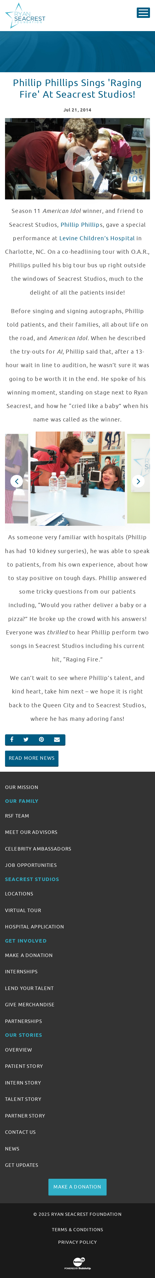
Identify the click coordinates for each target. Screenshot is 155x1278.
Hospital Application (34, 927)
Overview (18, 1050)
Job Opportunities (31, 865)
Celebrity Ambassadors (38, 849)
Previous (16, 481)
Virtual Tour (23, 910)
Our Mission (22, 787)
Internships (21, 972)
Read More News (32, 758)
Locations (19, 894)
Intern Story (23, 1083)
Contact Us (20, 1132)
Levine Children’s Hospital (97, 238)
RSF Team (17, 816)
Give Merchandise (30, 1005)
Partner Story (25, 1116)
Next (138, 481)
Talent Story (23, 1099)
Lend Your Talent (29, 988)
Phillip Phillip (80, 224)
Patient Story (24, 1066)
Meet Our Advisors (31, 832)
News (12, 1149)
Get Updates (22, 1165)
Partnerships (23, 1021)
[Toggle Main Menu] (143, 13)
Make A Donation (29, 955)
